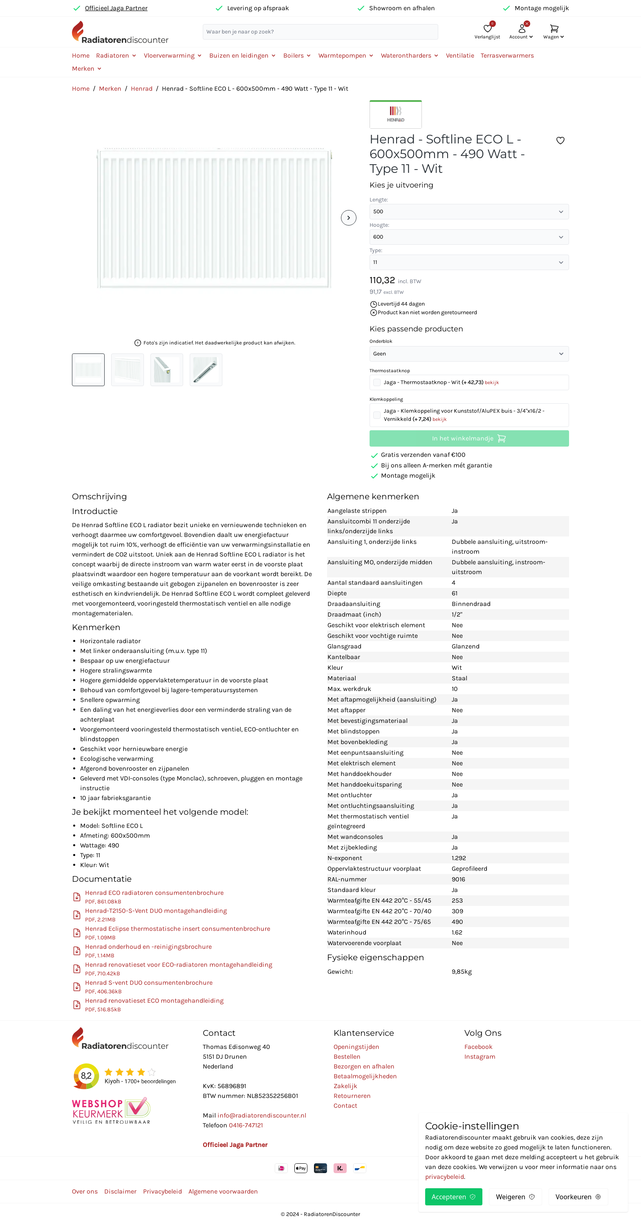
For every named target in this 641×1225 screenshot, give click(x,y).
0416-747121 (246, 1125)
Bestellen (347, 1056)
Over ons (85, 1191)
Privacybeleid (162, 1191)
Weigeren (515, 1196)
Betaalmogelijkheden (365, 1076)
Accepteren (454, 1196)
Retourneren (352, 1096)
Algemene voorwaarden (223, 1191)
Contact (345, 1105)
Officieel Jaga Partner (116, 8)
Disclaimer (120, 1191)
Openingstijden (356, 1047)
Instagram (479, 1056)
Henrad (141, 88)
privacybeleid (444, 1176)
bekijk (492, 382)
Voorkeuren (578, 1196)
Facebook (478, 1047)
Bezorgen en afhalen (364, 1066)
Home (81, 55)
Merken (110, 88)
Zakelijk (345, 1086)
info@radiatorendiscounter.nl (261, 1115)
